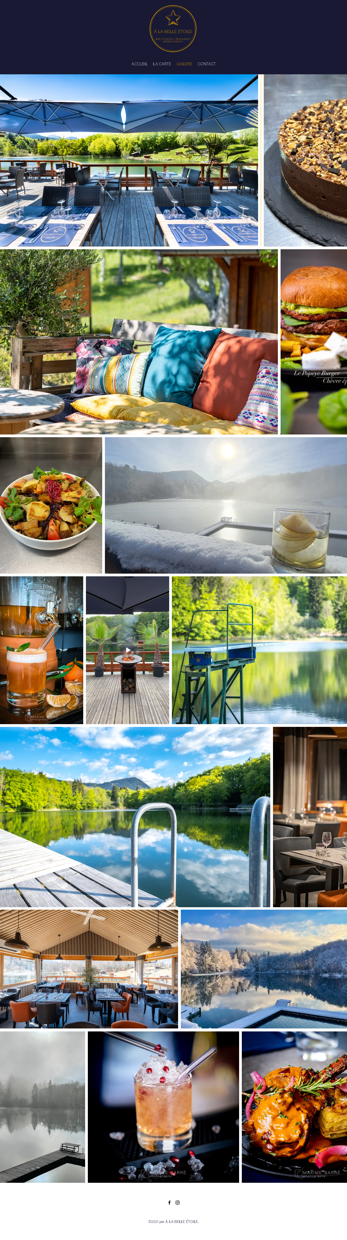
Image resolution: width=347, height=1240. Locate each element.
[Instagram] (177, 1202)
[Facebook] (169, 1202)
